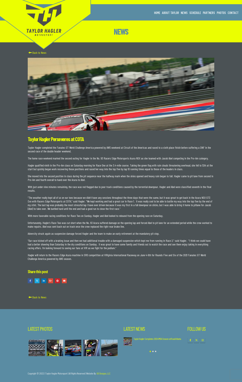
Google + (50, 280)
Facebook (30, 280)
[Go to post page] (128, 341)
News (184, 13)
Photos (221, 13)
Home (157, 13)
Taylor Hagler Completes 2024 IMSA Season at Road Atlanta (157, 338)
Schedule (195, 13)
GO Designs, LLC (103, 373)
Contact (233, 13)
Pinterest (57, 280)
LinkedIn (43, 280)
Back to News (37, 52)
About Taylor (170, 13)
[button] (150, 351)
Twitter (37, 280)
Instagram (202, 340)
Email (64, 280)
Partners (209, 13)
